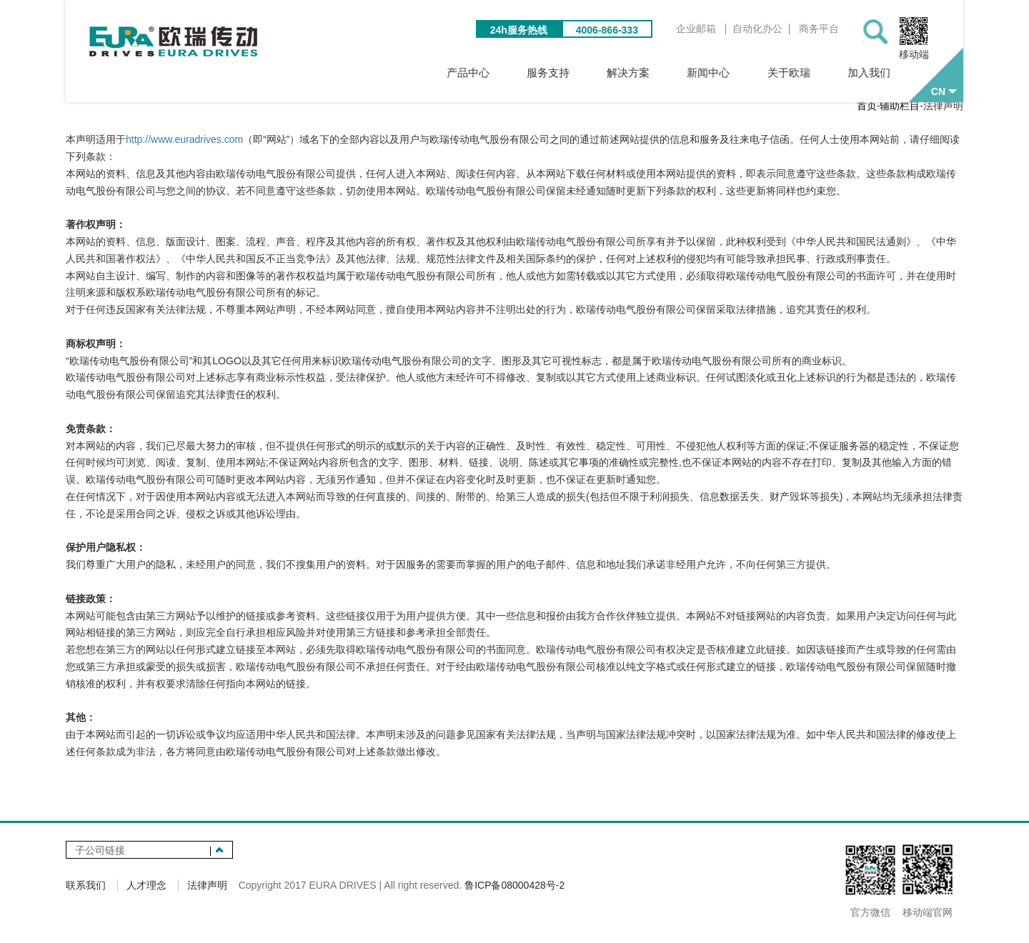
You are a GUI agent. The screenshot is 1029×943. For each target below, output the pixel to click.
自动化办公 (765, 30)
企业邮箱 (703, 30)
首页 (867, 110)
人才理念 (146, 890)
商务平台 (826, 30)
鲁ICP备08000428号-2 (514, 890)
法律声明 (207, 890)
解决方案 (653, 73)
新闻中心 (725, 73)
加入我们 (867, 73)
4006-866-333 (614, 31)
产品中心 (510, 73)
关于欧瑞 (796, 73)
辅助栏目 (900, 110)
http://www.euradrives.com (184, 144)
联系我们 (86, 890)
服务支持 (582, 73)
